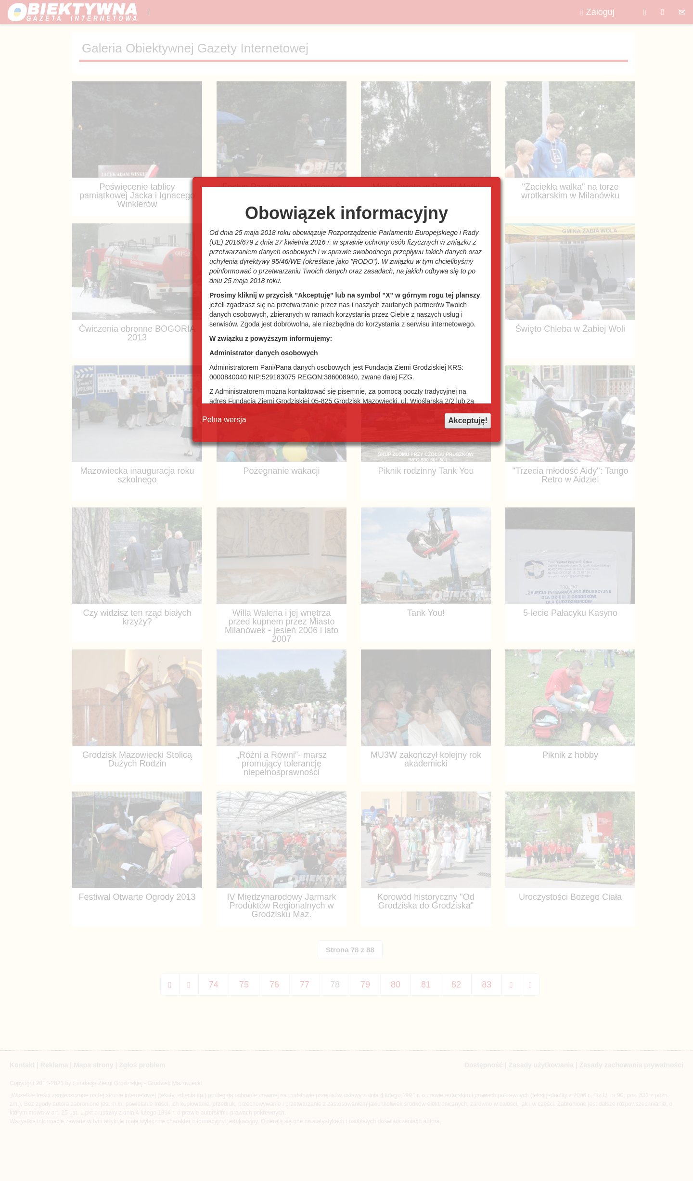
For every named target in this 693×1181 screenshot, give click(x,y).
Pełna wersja (224, 419)
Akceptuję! (468, 420)
